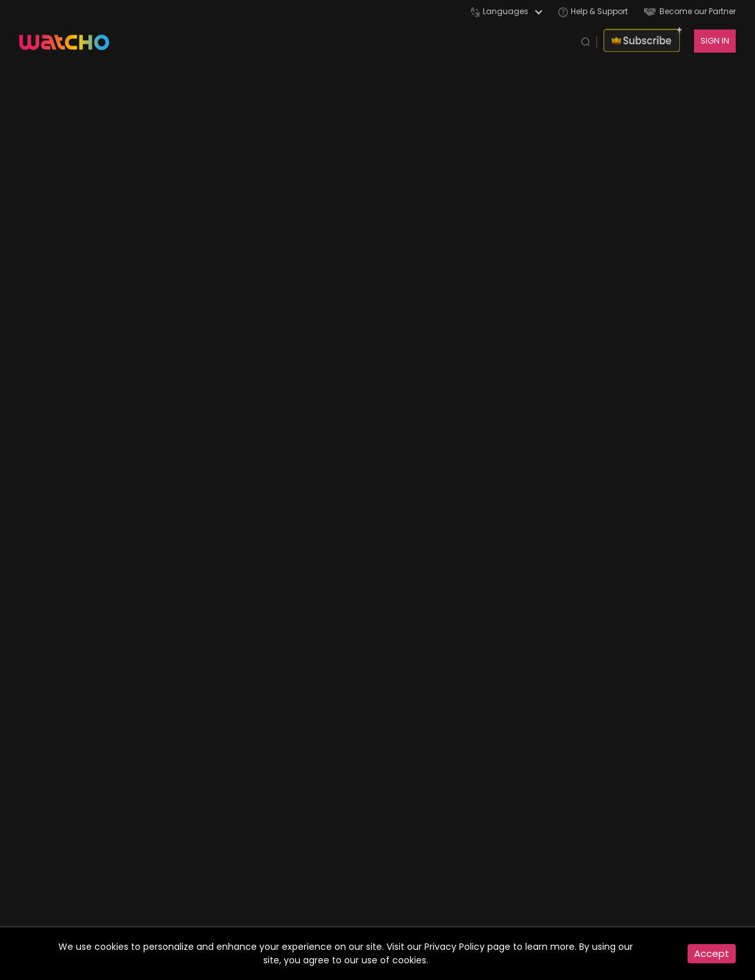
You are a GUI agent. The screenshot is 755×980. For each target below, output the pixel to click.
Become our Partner (690, 11)
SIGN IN (714, 41)
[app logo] (70, 41)
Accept (711, 953)
